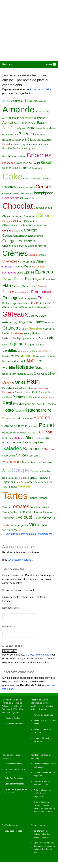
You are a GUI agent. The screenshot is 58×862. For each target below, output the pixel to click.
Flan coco (16, 286)
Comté (43, 225)
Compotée (33, 225)
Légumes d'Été (35, 344)
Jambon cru (32, 338)
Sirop (6, 471)
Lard (4, 344)
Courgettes (12, 240)
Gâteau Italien (43, 307)
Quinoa (45, 432)
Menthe (15, 356)
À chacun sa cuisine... (41, 89)
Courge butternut (14, 235)
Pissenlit (19, 411)
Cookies (18, 230)
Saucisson (34, 455)
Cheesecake (10, 198)
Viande (5, 525)
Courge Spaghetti (34, 236)
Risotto (41, 438)
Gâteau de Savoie (11, 307)
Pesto (8, 410)
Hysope (21, 338)
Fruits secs (23, 303)
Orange (8, 382)
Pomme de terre (13, 426)
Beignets (20, 128)
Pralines (26, 432)
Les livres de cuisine (43, 772)
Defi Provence (9, 272)
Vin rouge (7, 530)
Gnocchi (49, 322)
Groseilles (36, 328)
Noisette (25, 367)
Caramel (46, 178)
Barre (33, 123)
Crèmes (15, 253)
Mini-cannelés (42, 356)
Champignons (43, 193)
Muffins (32, 361)
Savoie (25, 462)
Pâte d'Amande (22, 404)
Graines (10, 328)
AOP (4, 118)
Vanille (13, 518)
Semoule (35, 462)
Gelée (42, 315)
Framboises (41, 291)
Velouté (24, 517)
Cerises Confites (10, 193)
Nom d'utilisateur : (11, 608)
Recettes (7, 64)
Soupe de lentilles (40, 471)
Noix (38, 368)
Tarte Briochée (36, 482)
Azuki (16, 123)
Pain (33, 381)
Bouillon (7, 148)
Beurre (30, 128)
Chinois (33, 198)
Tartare (6, 482)
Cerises (44, 186)
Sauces (22, 455)
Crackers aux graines (14, 245)
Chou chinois (15, 216)
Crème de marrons (37, 246)
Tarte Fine (49, 482)
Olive (51, 373)
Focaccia (42, 286)
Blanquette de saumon (13, 140)
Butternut (25, 167)
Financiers (49, 279)
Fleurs (33, 286)
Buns (15, 167)
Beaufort (9, 128)
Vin (32, 524)
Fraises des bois (22, 292)
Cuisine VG (39, 790)
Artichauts (13, 117)
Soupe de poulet (10, 478)
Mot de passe (8, 626)
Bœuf (6, 144)
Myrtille (8, 367)
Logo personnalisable (14, 784)
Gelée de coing (9, 322)
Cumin (40, 261)
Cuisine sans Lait (26, 262)
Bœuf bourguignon (19, 144)
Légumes (16, 343)
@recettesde (47, 738)
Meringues (27, 355)
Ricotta (31, 438)
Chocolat (17, 206)
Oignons (40, 373)
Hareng (27, 333)
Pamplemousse (40, 388)
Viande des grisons (19, 525)
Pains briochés (26, 388)
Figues (39, 279)
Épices (29, 272)
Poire (46, 410)
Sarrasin (49, 449)
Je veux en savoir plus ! (44, 715)
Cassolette (30, 187)
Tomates (20, 506)
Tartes (15, 495)
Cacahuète (37, 168)
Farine (19, 279)
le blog (37, 738)
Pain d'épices (10, 388)
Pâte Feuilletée (39, 404)
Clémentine (30, 221)
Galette (34, 303)
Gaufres (33, 315)
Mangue (6, 356)
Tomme (5, 512)
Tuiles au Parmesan (43, 512)
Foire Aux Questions (14, 778)
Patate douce (47, 397)
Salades (12, 448)
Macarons (44, 350)
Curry (28, 266)
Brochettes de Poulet (28, 163)
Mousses (7, 361)
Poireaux (7, 418)
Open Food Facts (41, 843)
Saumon (11, 461)
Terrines (42, 497)
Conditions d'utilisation (15, 724)
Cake (12, 176)
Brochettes (8, 163)
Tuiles (30, 512)
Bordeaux (34, 144)
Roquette (17, 442)
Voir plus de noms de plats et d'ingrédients (28, 534)
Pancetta (19, 392)
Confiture (7, 230)
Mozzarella (19, 361)
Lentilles (9, 350)
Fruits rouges (10, 303)
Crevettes (9, 261)
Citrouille (7, 221)
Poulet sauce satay (11, 432)
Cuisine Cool (39, 802)
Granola (23, 328)
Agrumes (16, 100)
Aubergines (38, 117)
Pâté (7, 403)
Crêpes (32, 254)
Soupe (20, 469)
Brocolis (47, 163)
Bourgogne (29, 148)
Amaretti (40, 111)
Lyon (34, 351)
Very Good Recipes (13, 831)
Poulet (46, 425)
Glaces (39, 322)
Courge (30, 230)
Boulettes (17, 148)
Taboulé (44, 477)
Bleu (33, 139)
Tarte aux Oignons (20, 482)
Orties (20, 382)
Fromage (10, 297)
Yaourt (17, 530)
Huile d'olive (9, 338)
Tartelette (24, 486)
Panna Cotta (31, 392)
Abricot (6, 100)
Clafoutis (18, 221)
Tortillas (13, 512)
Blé (27, 139)
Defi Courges (38, 266)
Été (4, 279)
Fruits (42, 297)
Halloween (18, 333)
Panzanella (44, 392)
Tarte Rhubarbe (9, 487)
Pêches (51, 404)
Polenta (28, 418)
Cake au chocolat (31, 178)
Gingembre (25, 322)
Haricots (37, 333)
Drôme (20, 272)
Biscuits (26, 133)
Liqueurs (24, 351)
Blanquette (39, 134)
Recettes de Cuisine (11, 700)
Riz (48, 438)
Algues (42, 101)
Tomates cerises (39, 507)
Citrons (45, 215)
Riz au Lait (7, 442)
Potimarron (31, 426)
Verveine (49, 517)
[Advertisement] (29, 30)
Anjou (48, 111)
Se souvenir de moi (15, 646)
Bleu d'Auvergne (44, 140)
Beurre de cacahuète (46, 128)
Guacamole (48, 329)
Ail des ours (30, 100)
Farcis (10, 279)
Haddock (7, 333)
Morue (52, 356)
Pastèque (34, 397)
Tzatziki (6, 518)
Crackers (29, 241)
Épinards (44, 271)
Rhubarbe (19, 438)
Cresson (42, 255)
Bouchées (44, 144)
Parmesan (20, 397)
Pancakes (8, 392)
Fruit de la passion (28, 298)
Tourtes (22, 512)
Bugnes (6, 167)
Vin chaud (42, 525)
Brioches (39, 155)
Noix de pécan (9, 374)
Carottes (9, 187)
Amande (18, 109)
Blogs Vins (38, 781)
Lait (50, 338)
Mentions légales (12, 718)
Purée (35, 432)
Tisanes (6, 507)
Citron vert (29, 216)
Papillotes (7, 397)
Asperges (25, 117)
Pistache (31, 410)
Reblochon (7, 438)
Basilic (42, 123)
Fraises (8, 292)
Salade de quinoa (33, 442)
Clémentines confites (14, 225)
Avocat (7, 123)
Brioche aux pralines (14, 156)
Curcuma (18, 266)
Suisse (23, 477)
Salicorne (33, 448)
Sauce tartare (8, 455)
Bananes (25, 123)
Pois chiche (19, 418)
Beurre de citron (10, 134)
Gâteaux (15, 314)
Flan (6, 285)
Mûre (41, 361)
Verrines (37, 518)
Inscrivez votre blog (13, 764)
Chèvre (24, 198)
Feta (29, 278)
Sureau (32, 477)
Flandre (25, 286)
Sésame (47, 462)
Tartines (33, 497)
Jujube (42, 338)
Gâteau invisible (28, 307)
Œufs (30, 373)
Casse (20, 187)
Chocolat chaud (43, 207)
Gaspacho (47, 303)
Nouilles (21, 373)
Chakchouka (25, 193)
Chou (5, 216)
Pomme (41, 417)
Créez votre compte (38, 654)
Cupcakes (7, 266)
